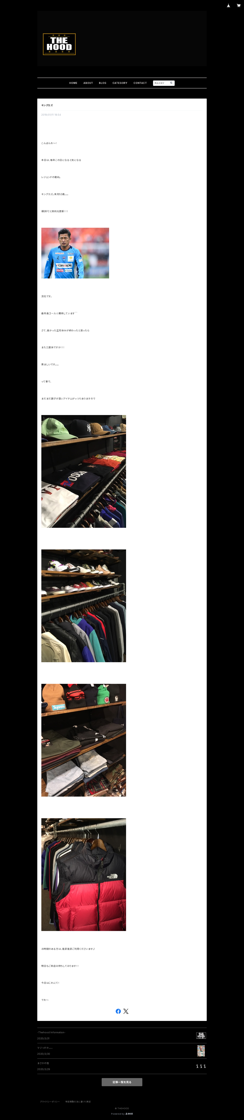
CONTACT (140, 82)
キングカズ (47, 105)
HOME (73, 82)
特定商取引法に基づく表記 (78, 1101)
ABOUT (88, 82)
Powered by (122, 1114)
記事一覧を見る (122, 1082)
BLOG (102, 82)
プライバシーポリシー (50, 1101)
